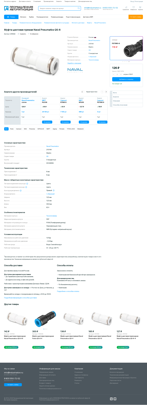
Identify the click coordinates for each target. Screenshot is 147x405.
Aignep (55, 129)
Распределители (42, 17)
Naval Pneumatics (94, 41)
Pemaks (61, 129)
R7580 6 (63, 103)
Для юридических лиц (85, 1)
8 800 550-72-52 (110, 8)
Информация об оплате (47, 375)
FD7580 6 (100, 103)
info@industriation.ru (92, 8)
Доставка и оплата (25, 1)
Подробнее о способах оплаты (68, 291)
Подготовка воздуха (73, 17)
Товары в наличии (69, 1)
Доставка (42, 378)
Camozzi (18, 129)
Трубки (31, 17)
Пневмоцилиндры (57, 17)
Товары (11, 17)
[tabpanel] (126, 48)
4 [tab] (130, 63)
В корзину (47, 122)
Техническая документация (119, 375)
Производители (48, 1)
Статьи (77, 383)
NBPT (48, 129)
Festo (11, 129)
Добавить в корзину (126, 79)
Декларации (114, 383)
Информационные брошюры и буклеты (123, 378)
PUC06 (44, 103)
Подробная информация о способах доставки (20, 298)
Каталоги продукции (117, 372)
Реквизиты (78, 381)
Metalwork (80, 129)
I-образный (92, 57)
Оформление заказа (46, 372)
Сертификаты (79, 378)
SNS (25, 129)
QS (90, 50)
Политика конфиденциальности (50, 389)
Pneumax (32, 129)
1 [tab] (123, 63)
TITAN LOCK (71, 129)
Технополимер (94, 60)
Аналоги (59, 1)
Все (6, 129)
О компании (37, 1)
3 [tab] (128, 63)
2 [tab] (126, 63)
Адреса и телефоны (81, 375)
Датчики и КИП (88, 17)
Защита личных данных (47, 386)
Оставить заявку (135, 17)
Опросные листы (115, 381)
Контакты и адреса (10, 1)
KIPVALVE (41, 129)
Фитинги (23, 17)
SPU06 (81, 103)
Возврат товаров (45, 383)
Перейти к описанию (74, 63)
